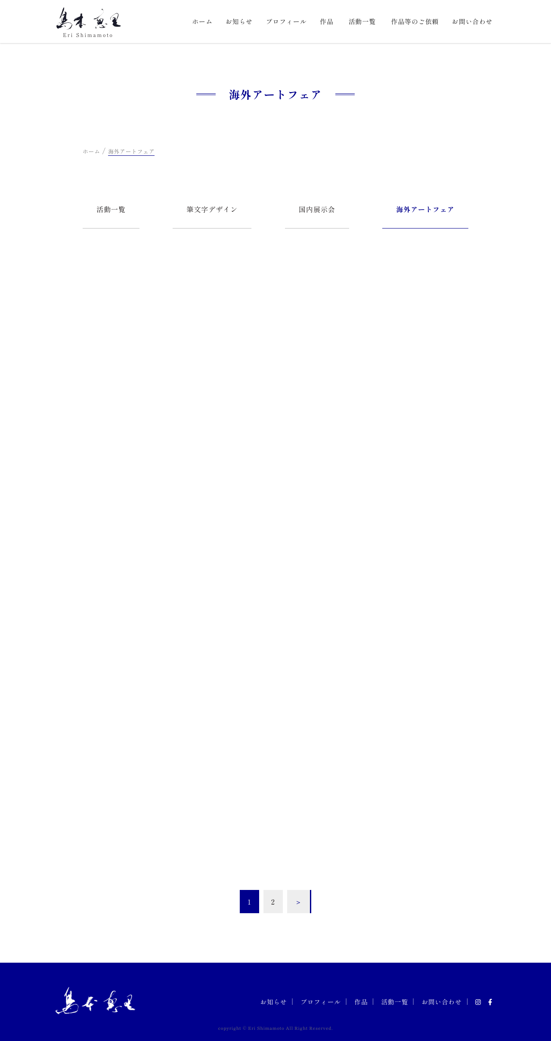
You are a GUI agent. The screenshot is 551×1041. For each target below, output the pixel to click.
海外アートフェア (425, 209)
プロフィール (286, 21)
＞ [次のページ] (298, 901)
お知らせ (239, 21)
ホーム (202, 21)
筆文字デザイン (212, 209)
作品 (327, 21)
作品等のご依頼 (415, 21)
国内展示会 (317, 209)
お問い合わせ (472, 21)
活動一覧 (362, 21)
